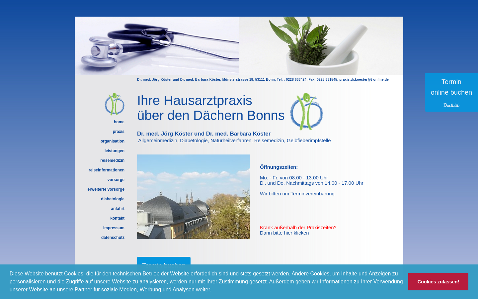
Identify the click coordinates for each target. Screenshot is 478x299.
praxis (118, 131)
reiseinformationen (106, 170)
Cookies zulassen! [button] (438, 281)
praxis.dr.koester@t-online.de (364, 79)
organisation (112, 141)
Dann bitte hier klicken (284, 233)
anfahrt (117, 208)
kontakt (117, 218)
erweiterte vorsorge (106, 189)
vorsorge (116, 179)
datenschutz (112, 237)
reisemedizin (112, 160)
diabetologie (112, 199)
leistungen (114, 151)
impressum (113, 228)
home (119, 122)
